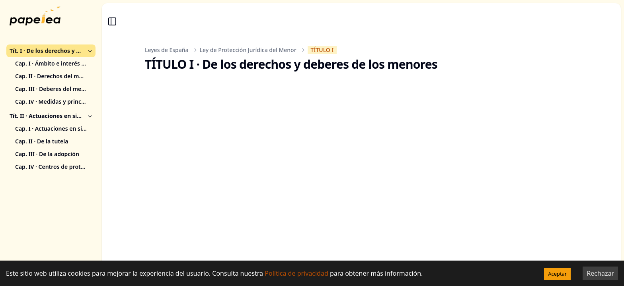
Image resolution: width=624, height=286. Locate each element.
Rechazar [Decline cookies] (600, 273)
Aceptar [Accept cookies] (557, 273)
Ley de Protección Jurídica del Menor (248, 50)
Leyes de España (167, 50)
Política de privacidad (296, 273)
